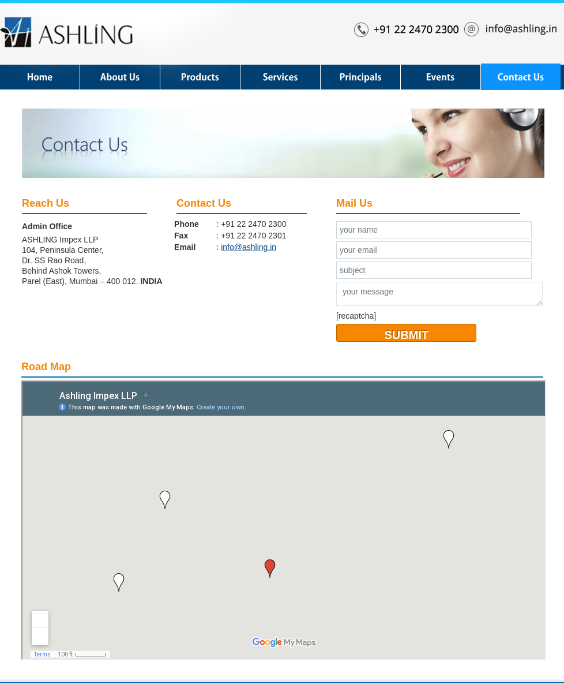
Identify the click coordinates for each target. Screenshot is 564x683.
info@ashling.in (248, 247)
